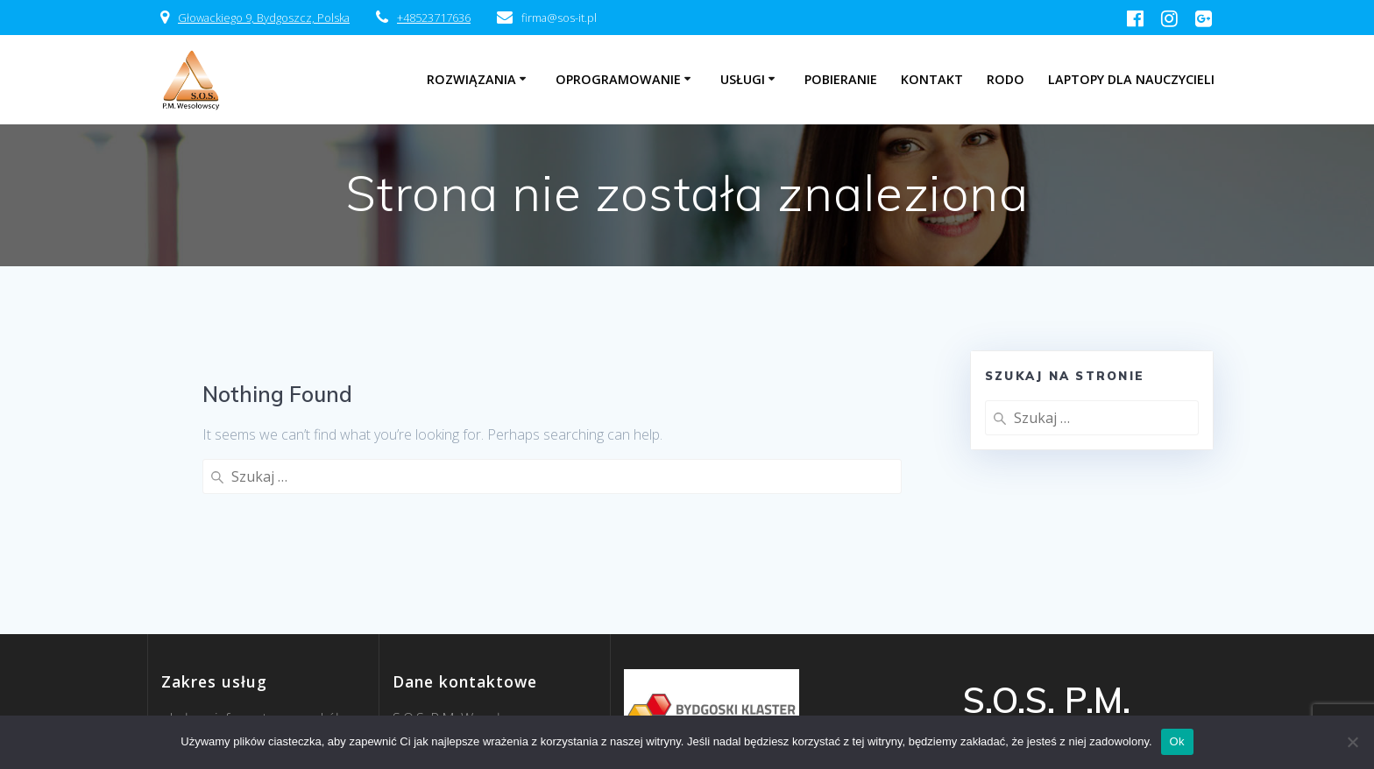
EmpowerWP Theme (1095, 709)
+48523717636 (434, 17)
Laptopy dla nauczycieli (1131, 79)
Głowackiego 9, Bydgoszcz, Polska (264, 17)
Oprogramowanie (618, 79)
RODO (1005, 79)
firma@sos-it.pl (439, 682)
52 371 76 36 (454, 703)
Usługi (742, 79)
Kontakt (932, 79)
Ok (1177, 741)
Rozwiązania (471, 79)
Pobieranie (840, 79)
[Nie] (1352, 742)
